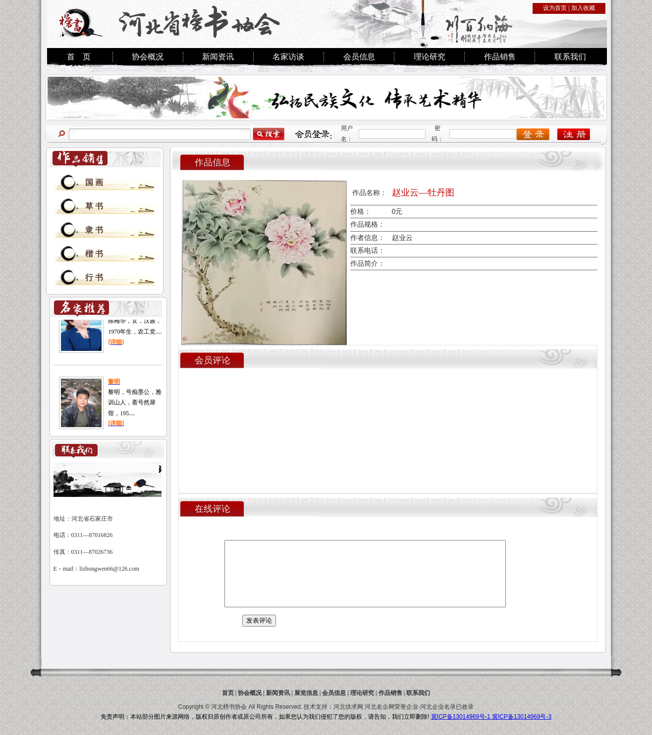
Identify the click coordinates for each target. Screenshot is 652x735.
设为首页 (555, 7)
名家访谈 (288, 56)
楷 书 (94, 253)
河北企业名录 (438, 706)
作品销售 (500, 56)
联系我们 (570, 56)
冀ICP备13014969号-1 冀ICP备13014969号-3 (491, 716)
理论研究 (429, 56)
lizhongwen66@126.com (109, 568)
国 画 (94, 182)
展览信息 (306, 692)
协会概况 (147, 56)
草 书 (94, 206)
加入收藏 (583, 7)
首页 (228, 692)
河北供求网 (348, 706)
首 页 (79, 56)
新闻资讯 (218, 56)
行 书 (94, 277)
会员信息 (359, 56)
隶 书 (94, 230)
